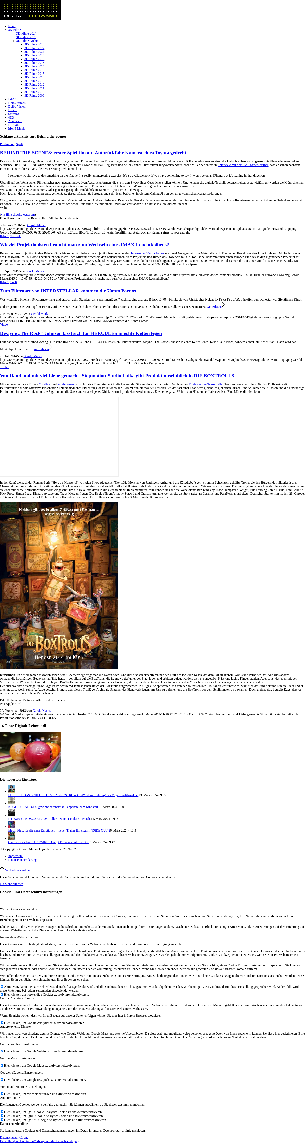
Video (4, 324)
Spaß (19, 144)
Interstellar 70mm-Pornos (147, 253)
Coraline (45, 384)
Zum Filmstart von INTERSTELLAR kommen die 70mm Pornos (68, 290)
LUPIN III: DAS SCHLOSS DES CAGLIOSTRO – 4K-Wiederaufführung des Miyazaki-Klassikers (73, 795)
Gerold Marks (36, 225)
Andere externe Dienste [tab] (15, 1026)
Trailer (4, 367)
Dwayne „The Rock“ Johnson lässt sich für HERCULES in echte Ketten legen (81, 333)
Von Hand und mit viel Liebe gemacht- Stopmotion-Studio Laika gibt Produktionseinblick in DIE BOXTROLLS (117, 375)
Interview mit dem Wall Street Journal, (243, 165)
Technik (15, 236)
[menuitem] (156, 26)
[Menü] (16, 128)
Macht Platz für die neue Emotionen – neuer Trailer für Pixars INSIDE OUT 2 (59, 830)
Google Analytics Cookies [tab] (17, 998)
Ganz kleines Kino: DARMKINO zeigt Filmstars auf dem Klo (48, 842)
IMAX (4, 236)
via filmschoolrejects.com (18, 214)
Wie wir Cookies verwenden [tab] (18, 909)
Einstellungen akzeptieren (17, 1141)
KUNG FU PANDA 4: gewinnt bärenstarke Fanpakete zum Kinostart (53, 807)
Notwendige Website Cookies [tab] (19, 937)
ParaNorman (65, 384)
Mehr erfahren (14, 884)
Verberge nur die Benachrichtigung (56, 1141)
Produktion (7, 144)
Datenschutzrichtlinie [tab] (14, 1123)
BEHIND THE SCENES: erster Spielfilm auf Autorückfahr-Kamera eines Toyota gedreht (93, 152)
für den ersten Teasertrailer (206, 384)
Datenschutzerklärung (14, 1137)
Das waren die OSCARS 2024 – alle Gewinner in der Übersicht (49, 818)
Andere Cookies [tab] (10, 1097)
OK (2, 884)
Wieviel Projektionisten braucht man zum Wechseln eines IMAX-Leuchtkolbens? (84, 244)
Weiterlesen (215, 306)
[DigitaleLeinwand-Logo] (30, 19)
